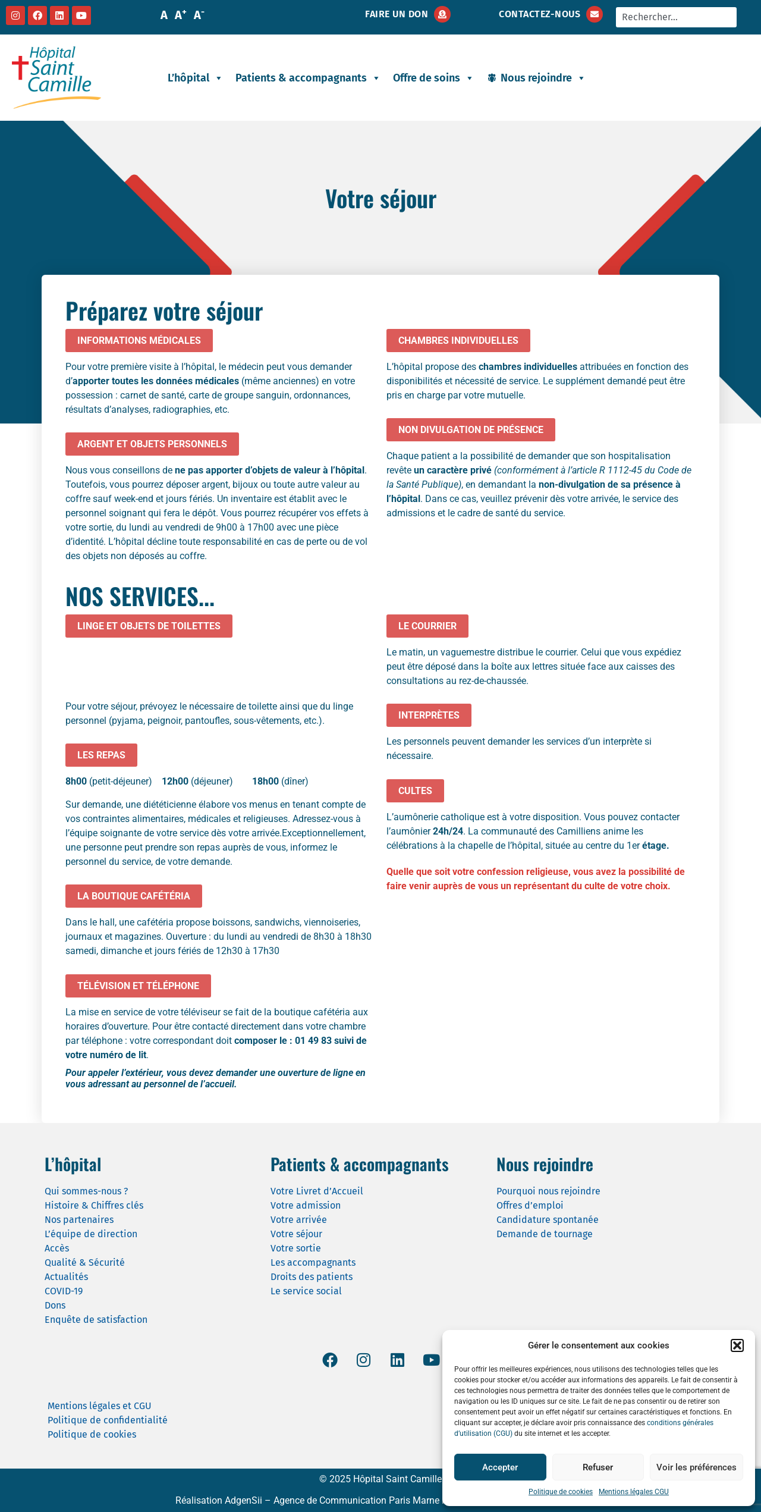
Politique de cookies (561, 1492)
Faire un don (396, 14)
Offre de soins (433, 78)
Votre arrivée (299, 1219)
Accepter (500, 1467)
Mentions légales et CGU (100, 1405)
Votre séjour (296, 1234)
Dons (55, 1305)
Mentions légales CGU (634, 1492)
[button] (737, 1345)
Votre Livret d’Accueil (317, 1191)
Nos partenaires (79, 1219)
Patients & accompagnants (308, 78)
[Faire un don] (442, 14)
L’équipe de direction (91, 1234)
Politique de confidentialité (108, 1420)
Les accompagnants (313, 1262)
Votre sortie (296, 1248)
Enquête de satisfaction (96, 1319)
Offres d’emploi (530, 1205)
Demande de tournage (544, 1234)
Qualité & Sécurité (85, 1262)
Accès (57, 1248)
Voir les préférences (696, 1467)
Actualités (66, 1276)
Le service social (306, 1291)
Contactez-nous (539, 14)
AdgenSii (243, 1500)
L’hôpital (196, 78)
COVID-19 (64, 1291)
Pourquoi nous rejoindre (548, 1191)
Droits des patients (312, 1276)
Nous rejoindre (543, 78)
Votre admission (306, 1205)
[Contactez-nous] (594, 14)
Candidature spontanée (547, 1219)
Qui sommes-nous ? (86, 1191)
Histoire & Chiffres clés (94, 1205)
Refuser (598, 1467)
